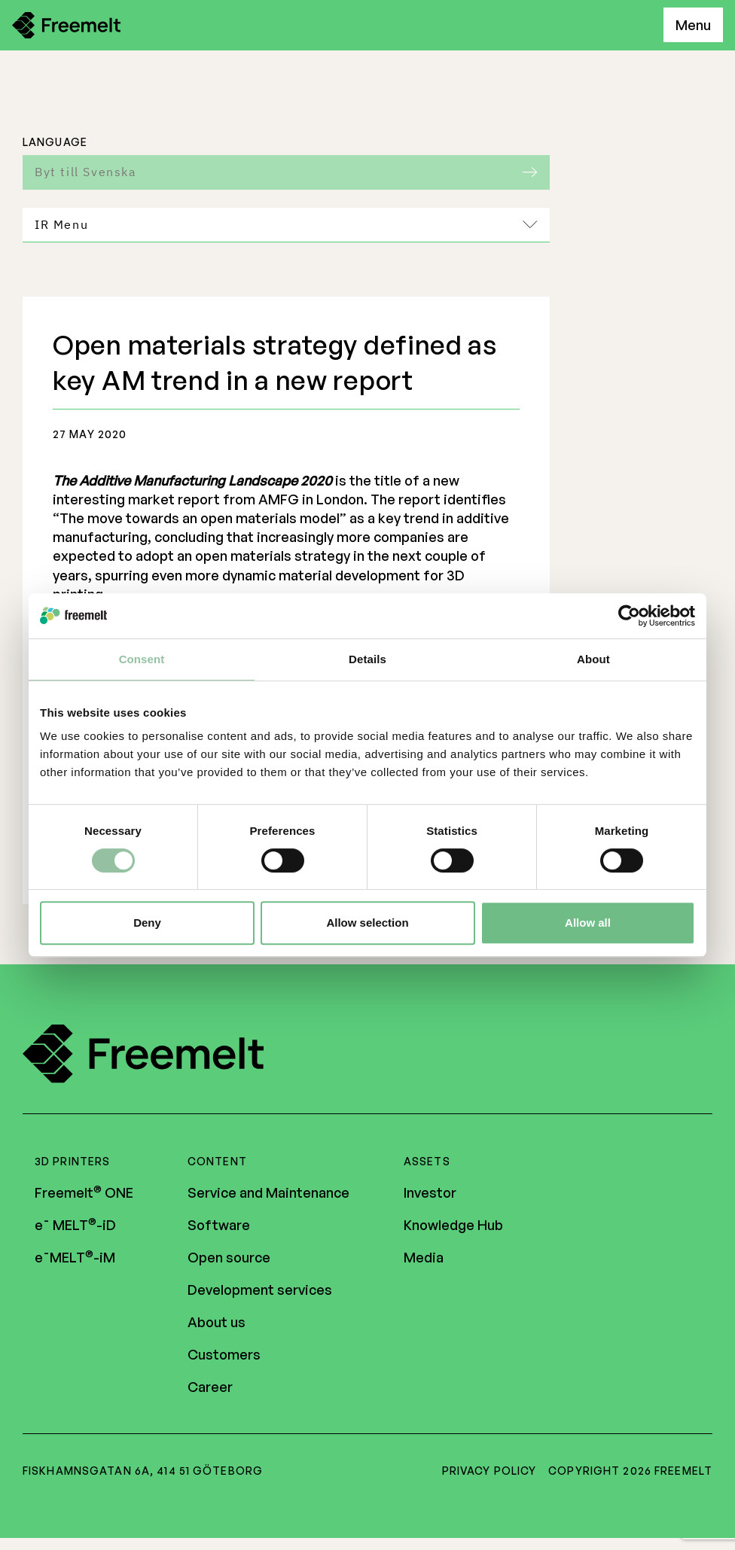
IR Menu (286, 224)
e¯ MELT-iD (75, 1227)
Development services (260, 1292)
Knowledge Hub (453, 1227)
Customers (224, 1356)
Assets (427, 1163)
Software (219, 1227)
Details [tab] (367, 659)
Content (217, 1163)
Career (210, 1389)
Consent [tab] (142, 659)
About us (217, 1324)
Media (424, 1259)
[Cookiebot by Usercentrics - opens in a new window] (629, 615)
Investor (430, 1194)
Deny (147, 922)
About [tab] (593, 659)
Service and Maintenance (268, 1194)
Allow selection (367, 922)
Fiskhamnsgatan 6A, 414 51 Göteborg (143, 1472)
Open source (229, 1259)
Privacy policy (489, 1472)
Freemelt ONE (84, 1194)
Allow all (588, 922)
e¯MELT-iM (75, 1259)
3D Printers (72, 1163)
